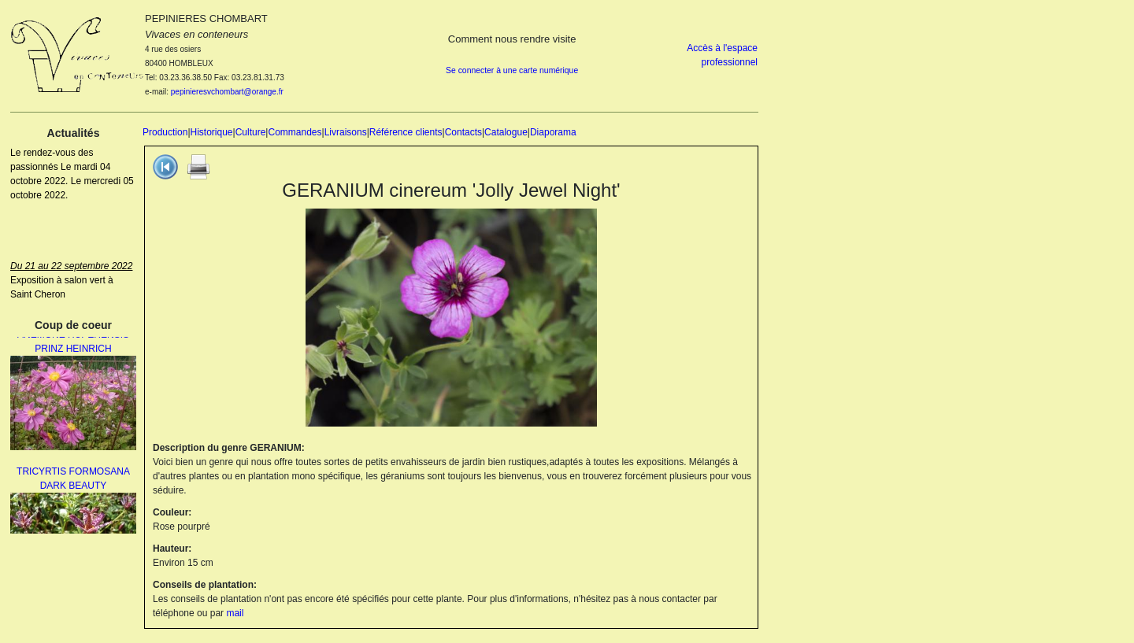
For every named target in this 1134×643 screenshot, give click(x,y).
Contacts (463, 132)
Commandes (294, 132)
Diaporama (553, 132)
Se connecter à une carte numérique (512, 70)
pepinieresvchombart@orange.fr (227, 91)
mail (234, 613)
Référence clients (406, 132)
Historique (212, 132)
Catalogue (506, 132)
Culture (250, 132)
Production (165, 132)
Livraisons (345, 132)
